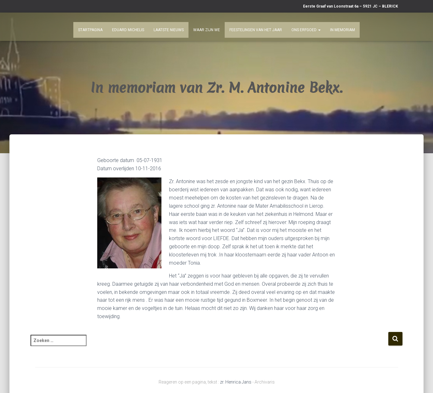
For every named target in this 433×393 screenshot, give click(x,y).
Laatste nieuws (169, 30)
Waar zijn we (206, 30)
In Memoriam (342, 30)
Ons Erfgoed (306, 30)
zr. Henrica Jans (235, 382)
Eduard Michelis (128, 30)
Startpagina (90, 30)
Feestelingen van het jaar (255, 30)
